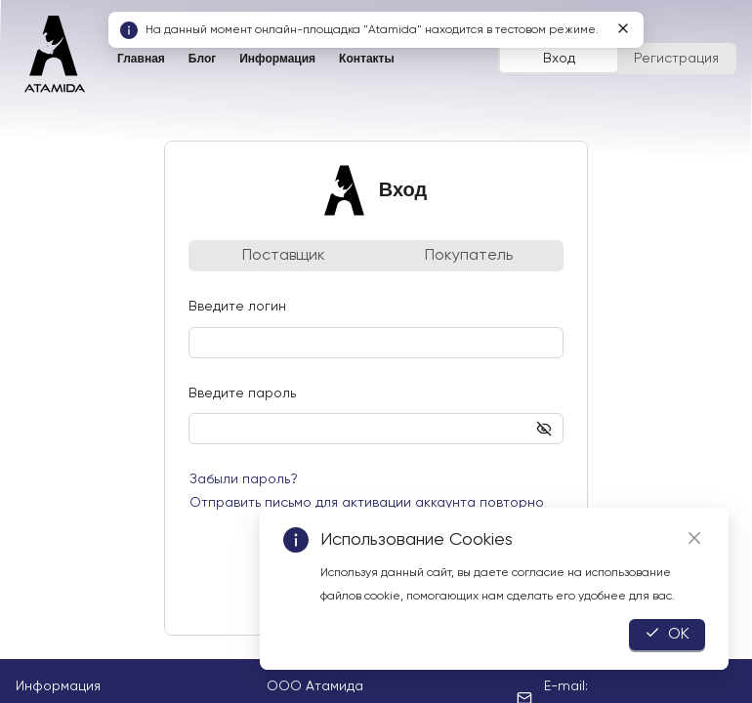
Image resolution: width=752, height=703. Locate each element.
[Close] (694, 538)
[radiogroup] (617, 58)
